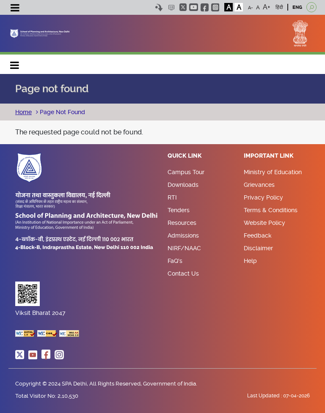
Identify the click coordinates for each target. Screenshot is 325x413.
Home (23, 112)
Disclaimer (258, 248)
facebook (205, 7)
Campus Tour (186, 172)
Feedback (258, 235)
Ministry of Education (273, 172)
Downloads (183, 184)
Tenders (179, 210)
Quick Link (185, 156)
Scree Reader (171, 7)
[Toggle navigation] (14, 9)
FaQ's (175, 260)
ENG (297, 7)
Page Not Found (61, 112)
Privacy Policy (263, 197)
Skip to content (159, 7)
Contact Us (183, 273)
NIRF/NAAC (184, 248)
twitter (183, 7)
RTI (172, 197)
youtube (193, 7)
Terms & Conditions (270, 210)
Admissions (183, 235)
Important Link (269, 156)
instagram (215, 7)
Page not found (51, 89)
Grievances (259, 184)
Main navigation (14, 63)
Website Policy (264, 222)
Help (250, 260)
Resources (182, 222)
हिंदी (279, 7)
